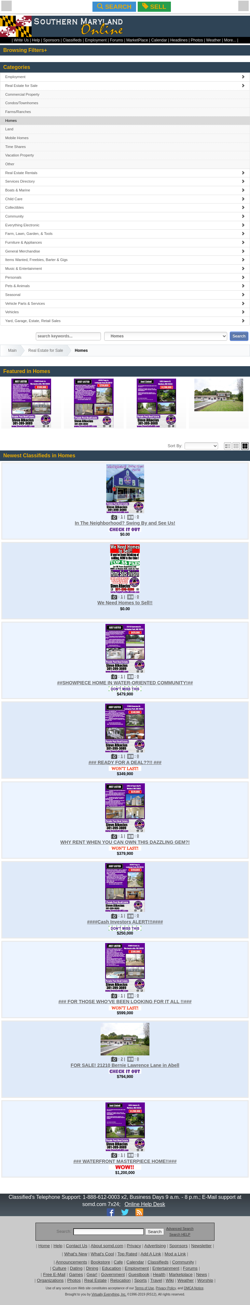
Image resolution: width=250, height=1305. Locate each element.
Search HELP (179, 1234)
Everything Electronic (125, 225)
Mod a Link (175, 1253)
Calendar (159, 40)
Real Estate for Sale (125, 86)
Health (159, 1274)
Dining (92, 1268)
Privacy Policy (166, 1288)
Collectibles (125, 207)
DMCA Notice (193, 1288)
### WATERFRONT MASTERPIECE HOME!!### (124, 1161)
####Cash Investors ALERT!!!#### (125, 921)
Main (12, 350)
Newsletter (201, 1245)
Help (36, 40)
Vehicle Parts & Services (125, 303)
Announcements (71, 1262)
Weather (213, 40)
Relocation (120, 1280)
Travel (156, 1280)
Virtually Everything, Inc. (108, 1294)
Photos (197, 40)
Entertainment (165, 1268)
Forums (116, 40)
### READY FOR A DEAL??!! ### (125, 762)
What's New (75, 1253)
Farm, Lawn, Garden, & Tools (125, 234)
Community (125, 216)
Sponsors (51, 40)
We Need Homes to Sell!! (124, 602)
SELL (154, 6)
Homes (11, 120)
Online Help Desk (145, 1204)
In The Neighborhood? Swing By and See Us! (125, 523)
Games (76, 1274)
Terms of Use (144, 1288)
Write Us (21, 40)
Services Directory (125, 181)
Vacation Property (19, 155)
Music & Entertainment (125, 268)
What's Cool (102, 1253)
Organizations (50, 1280)
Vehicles (125, 312)
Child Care (125, 199)
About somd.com (107, 1245)
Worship (205, 1280)
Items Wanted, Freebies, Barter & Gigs (125, 260)
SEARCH (114, 6)
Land (9, 129)
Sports (140, 1280)
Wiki (170, 1280)
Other (9, 164)
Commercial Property (22, 94)
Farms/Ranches (18, 112)
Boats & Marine (125, 190)
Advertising (155, 1245)
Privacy (134, 1245)
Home (44, 1245)
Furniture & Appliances (125, 242)
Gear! (92, 1274)
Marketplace (181, 1274)
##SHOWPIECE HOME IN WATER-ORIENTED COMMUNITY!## (125, 682)
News (201, 1274)
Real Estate (95, 1280)
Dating (76, 1268)
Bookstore (100, 1262)
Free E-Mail (54, 1274)
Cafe (118, 1262)
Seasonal (125, 295)
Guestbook (138, 1274)
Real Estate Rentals (125, 173)
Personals (125, 277)
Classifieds (72, 40)
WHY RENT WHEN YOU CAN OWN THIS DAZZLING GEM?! (125, 842)
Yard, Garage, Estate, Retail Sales (125, 321)
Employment (96, 40)
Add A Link (151, 1253)
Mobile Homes (17, 138)
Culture (59, 1268)
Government (113, 1274)
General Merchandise (125, 251)
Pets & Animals (125, 286)
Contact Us (76, 1245)
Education (111, 1268)
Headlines (179, 40)
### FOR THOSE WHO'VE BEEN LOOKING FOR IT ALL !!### (125, 1001)
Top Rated (127, 1253)
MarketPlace (137, 40)
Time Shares (15, 147)
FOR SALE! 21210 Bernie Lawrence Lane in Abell (125, 1065)
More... (230, 40)
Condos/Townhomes (21, 103)
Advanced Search (179, 1229)
